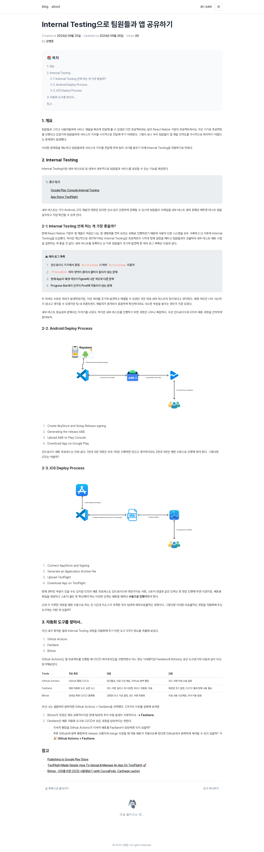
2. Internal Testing (58, 73)
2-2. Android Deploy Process (68, 84)
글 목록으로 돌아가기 (57, 788)
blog (45, 7)
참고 (49, 104)
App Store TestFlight (64, 197)
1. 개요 (50, 66)
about (56, 7)
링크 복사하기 (211, 788)
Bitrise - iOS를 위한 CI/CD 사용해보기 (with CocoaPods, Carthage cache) (93, 771)
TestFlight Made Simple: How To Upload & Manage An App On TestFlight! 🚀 (96, 765)
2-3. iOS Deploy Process (66, 90)
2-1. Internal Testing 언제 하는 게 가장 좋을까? (78, 78)
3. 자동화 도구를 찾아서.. (61, 97)
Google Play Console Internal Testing (75, 190)
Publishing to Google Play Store (67, 759)
